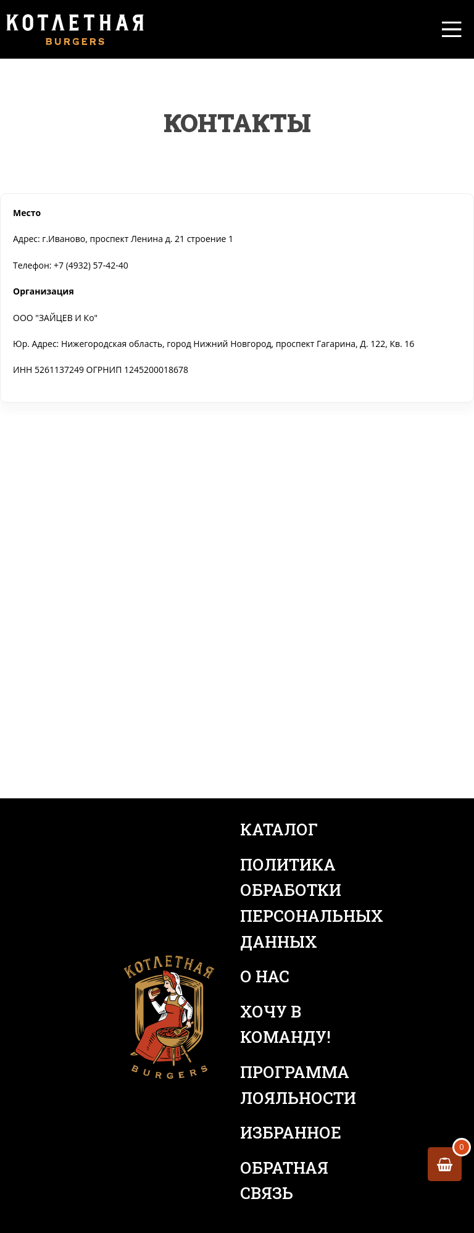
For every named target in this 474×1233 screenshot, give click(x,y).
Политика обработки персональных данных (298, 903)
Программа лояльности (298, 1084)
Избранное (290, 1132)
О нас (264, 976)
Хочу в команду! (285, 1024)
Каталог (279, 829)
